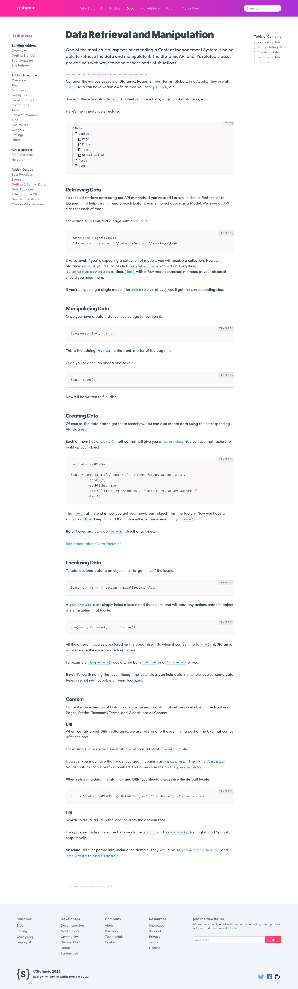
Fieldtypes (19, 95)
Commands (20, 105)
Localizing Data (269, 57)
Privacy (154, 936)
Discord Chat (70, 942)
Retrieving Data (269, 42)
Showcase (156, 925)
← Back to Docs (20, 35)
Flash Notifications (25, 199)
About (109, 925)
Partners (111, 931)
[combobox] (262, 8)
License (154, 947)
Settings (18, 134)
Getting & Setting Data (29, 184)
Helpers (17, 159)
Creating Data (268, 52)
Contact (111, 942)
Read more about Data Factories (93, 543)
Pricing (114, 8)
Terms (153, 942)
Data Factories (23, 189)
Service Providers (25, 115)
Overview (19, 50)
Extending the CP (24, 194)
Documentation (72, 925)
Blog (20, 925)
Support (155, 931)
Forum (170, 8)
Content (263, 62)
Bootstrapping (22, 60)
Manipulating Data (271, 47)
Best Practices (22, 174)
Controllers (20, 125)
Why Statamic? (91, 8)
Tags (15, 85)
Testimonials (114, 936)
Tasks (15, 110)
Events (16, 179)
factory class (173, 441)
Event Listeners (23, 100)
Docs (130, 8)
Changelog (25, 936)
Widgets (18, 129)
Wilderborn (67, 976)
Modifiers (19, 90)
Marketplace (150, 8)
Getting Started (23, 55)
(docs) (129, 271)
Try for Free (190, 8)
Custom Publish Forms (28, 204)
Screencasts (70, 953)
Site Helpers (21, 65)
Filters (16, 139)
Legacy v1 (24, 942)
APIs (15, 120)
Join (273, 939)
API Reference (22, 154)
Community (69, 936)
